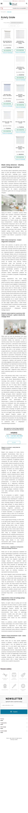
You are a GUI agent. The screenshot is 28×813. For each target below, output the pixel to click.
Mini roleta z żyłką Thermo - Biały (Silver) (7, 95)
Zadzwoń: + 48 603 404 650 (18, 1)
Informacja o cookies (13, 739)
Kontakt (14, 442)
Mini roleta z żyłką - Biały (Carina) (20, 122)
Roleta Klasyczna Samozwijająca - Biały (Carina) (20, 68)
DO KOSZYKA (7, 50)
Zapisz (13, 712)
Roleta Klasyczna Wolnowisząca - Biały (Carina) (20, 42)
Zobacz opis (14, 26)
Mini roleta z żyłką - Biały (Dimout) (7, 122)
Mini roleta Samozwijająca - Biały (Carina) (20, 147)
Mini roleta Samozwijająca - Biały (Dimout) (20, 95)
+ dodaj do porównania (7, 52)
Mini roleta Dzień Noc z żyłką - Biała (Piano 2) (7, 42)
